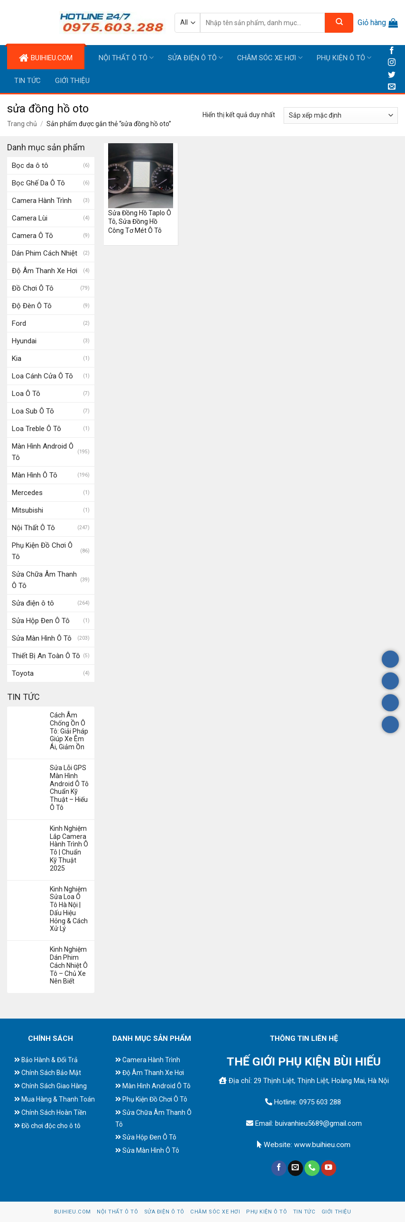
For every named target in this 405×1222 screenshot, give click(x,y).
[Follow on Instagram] (392, 63)
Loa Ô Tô (26, 393)
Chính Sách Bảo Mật (51, 1072)
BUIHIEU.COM (46, 58)
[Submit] (339, 23)
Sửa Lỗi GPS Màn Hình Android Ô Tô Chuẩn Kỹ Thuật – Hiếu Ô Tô (69, 787)
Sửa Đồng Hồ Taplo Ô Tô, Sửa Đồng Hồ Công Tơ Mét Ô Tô (139, 221)
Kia (16, 358)
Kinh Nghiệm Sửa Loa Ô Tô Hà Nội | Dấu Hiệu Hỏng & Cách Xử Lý (69, 909)
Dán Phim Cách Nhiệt (44, 253)
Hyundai (24, 341)
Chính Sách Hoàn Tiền (53, 1112)
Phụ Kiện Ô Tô (344, 57)
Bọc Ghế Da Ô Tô (38, 183)
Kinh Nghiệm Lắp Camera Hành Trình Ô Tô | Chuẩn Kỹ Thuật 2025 (69, 848)
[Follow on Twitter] (392, 75)
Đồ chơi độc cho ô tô (51, 1126)
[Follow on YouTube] (328, 1168)
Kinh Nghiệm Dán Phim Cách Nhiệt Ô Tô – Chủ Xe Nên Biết (69, 965)
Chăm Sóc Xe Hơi (269, 57)
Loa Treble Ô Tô (36, 428)
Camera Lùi (29, 218)
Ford (19, 323)
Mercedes (27, 492)
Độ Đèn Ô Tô (32, 306)
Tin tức (27, 80)
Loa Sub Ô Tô (33, 411)
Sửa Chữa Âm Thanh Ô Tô (44, 580)
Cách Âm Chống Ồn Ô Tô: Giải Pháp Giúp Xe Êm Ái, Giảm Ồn (69, 731)
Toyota (23, 673)
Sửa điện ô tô (195, 57)
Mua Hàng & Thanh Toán (58, 1099)
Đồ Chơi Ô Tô (33, 288)
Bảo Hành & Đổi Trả (49, 1060)
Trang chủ (22, 124)
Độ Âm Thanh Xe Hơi (44, 270)
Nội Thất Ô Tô (126, 57)
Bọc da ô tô (30, 165)
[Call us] (312, 1168)
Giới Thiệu (72, 80)
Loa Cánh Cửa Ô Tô (42, 376)
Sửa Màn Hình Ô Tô (42, 638)
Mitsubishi (27, 510)
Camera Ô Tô (32, 235)
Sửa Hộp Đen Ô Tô (41, 620)
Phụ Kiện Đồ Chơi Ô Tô (42, 551)
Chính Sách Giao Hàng (54, 1086)
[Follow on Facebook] (392, 51)
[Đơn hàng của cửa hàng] (341, 115)
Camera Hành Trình (42, 200)
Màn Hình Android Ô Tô (43, 452)
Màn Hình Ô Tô (34, 475)
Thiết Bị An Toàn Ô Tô (46, 656)
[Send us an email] (392, 87)
